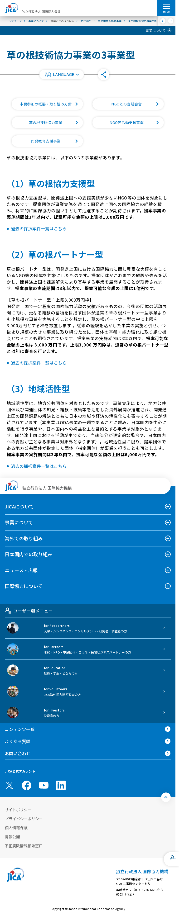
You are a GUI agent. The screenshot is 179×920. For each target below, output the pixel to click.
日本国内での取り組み (28, 554)
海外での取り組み (24, 538)
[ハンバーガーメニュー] (166, 6)
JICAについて (19, 506)
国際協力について (24, 586)
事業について (156, 30)
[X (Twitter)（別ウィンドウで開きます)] (9, 785)
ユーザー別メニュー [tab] (29, 610)
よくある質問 (17, 741)
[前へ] (163, 21)
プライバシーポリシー (24, 818)
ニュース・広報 (21, 570)
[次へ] (171, 21)
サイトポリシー (18, 809)
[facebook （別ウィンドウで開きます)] (26, 785)
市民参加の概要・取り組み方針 (51, 104)
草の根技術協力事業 (56, 122)
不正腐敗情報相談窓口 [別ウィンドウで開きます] (24, 846)
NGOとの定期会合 (137, 104)
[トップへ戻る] (166, 797)
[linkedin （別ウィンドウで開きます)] (61, 785)
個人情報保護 (16, 827)
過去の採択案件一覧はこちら (39, 228)
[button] (61, 74)
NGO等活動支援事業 (137, 122)
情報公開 (12, 836)
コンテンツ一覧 (20, 729)
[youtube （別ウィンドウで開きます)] (43, 785)
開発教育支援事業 (57, 141)
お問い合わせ (17, 753)
